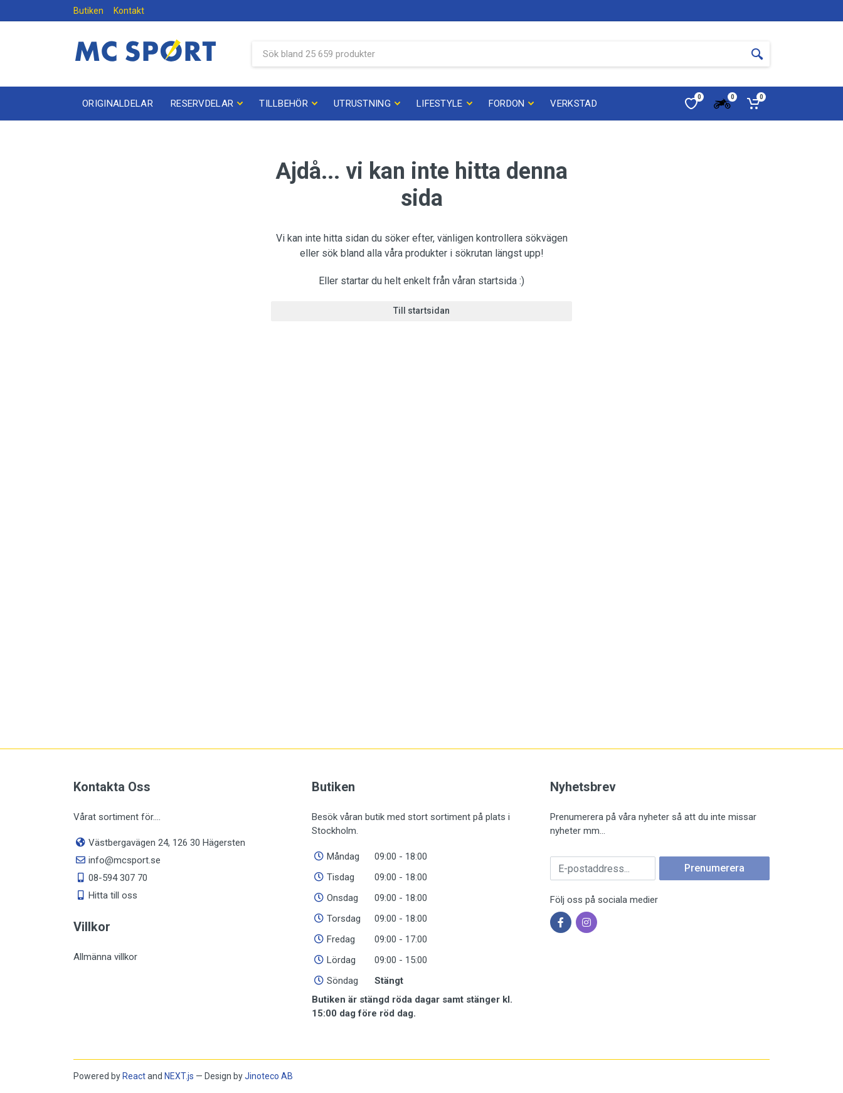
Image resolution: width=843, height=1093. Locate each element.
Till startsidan (421, 311)
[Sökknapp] (757, 54)
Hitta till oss (112, 895)
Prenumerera (714, 868)
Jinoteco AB (269, 1076)
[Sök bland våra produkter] (498, 54)
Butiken (88, 10)
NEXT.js (179, 1076)
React (134, 1076)
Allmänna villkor (105, 956)
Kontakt (129, 10)
